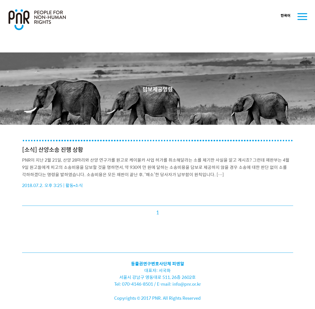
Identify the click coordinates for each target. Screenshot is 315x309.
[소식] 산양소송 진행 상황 (52, 149)
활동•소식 (74, 185)
